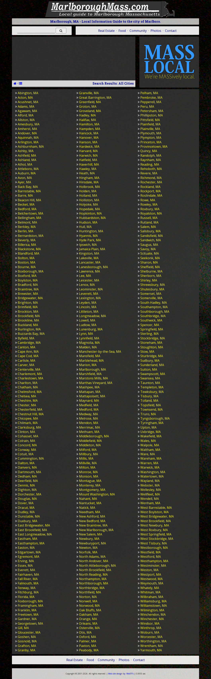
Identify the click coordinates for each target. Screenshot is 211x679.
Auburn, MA (27, 173)
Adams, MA (26, 106)
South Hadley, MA (153, 302)
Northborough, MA (93, 583)
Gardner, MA (27, 619)
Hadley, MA (87, 115)
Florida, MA (26, 597)
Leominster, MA (91, 289)
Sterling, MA (149, 333)
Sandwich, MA (150, 240)
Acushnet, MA (28, 102)
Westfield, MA (150, 552)
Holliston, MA (89, 200)
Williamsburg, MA (153, 601)
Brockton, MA (28, 311)
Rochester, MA (151, 182)
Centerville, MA (29, 369)
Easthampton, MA (31, 543)
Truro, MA (148, 414)
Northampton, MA (92, 579)
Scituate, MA (149, 253)
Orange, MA (88, 619)
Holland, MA (88, 195)
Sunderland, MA (152, 365)
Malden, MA (88, 347)
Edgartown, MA (29, 552)
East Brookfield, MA (32, 530)
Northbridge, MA (92, 588)
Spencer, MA (149, 325)
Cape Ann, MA (28, 351)
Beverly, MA (26, 240)
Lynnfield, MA (89, 338)
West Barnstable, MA (156, 507)
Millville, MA (88, 463)
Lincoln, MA (87, 307)
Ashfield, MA (27, 155)
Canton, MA (26, 347)
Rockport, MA (150, 191)
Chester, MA (27, 405)
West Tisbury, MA (153, 543)
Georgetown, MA (30, 623)
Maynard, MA (89, 400)
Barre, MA (25, 195)
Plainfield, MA (150, 124)
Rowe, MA (147, 200)
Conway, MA (27, 449)
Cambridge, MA (29, 342)
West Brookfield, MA (155, 521)
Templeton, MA (151, 387)
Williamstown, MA (153, 605)
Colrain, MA (26, 441)
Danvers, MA (27, 467)
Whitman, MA (150, 592)
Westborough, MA (154, 547)
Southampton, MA (154, 307)
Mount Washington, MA (97, 494)
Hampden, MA (89, 129)
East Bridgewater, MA (34, 525)
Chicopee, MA (28, 418)
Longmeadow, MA (92, 316)
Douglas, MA (27, 498)
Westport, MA (150, 574)
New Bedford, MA (92, 521)
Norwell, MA (88, 601)
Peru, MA (147, 106)
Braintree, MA (28, 289)
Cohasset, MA (28, 436)
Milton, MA (87, 467)
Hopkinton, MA (90, 213)
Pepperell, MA (150, 102)
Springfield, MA (151, 329)
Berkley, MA (27, 227)
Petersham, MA (151, 111)
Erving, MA (26, 561)
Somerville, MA (151, 298)
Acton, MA (25, 97)
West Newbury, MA (154, 525)
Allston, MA (26, 120)
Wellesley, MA (150, 490)
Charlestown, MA (30, 378)
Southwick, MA (151, 320)
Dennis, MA (26, 485)
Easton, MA (26, 547)
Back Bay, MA (28, 187)
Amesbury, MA (28, 124)
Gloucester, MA (29, 632)
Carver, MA (26, 365)
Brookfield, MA (29, 316)
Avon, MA (25, 178)
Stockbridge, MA (152, 338)
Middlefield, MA (90, 441)
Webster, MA (150, 485)
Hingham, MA (89, 178)
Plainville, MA (150, 129)
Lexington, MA (90, 298)
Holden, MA (87, 191)
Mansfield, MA (89, 356)
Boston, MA (26, 262)
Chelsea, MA (27, 396)
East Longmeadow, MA (35, 534)
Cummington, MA (31, 458)
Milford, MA (88, 449)
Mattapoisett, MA (92, 396)
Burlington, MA (29, 329)
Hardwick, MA (89, 146)
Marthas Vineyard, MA (95, 383)
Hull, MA (85, 227)
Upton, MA (148, 427)
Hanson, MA (88, 142)
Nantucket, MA (90, 503)
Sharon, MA (149, 262)
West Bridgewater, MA (157, 516)
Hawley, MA (87, 169)
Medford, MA (89, 409)
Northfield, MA (90, 592)
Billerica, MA (27, 244)
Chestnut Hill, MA (31, 414)
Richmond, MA (151, 178)
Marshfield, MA (90, 374)
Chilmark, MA (28, 423)
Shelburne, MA (151, 271)
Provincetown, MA (153, 146)
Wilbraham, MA (151, 597)
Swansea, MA (150, 378)
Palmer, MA (87, 641)
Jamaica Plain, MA (92, 249)
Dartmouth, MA (29, 472)
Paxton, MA (87, 646)
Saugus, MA (149, 244)
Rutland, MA (149, 222)
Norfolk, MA (88, 552)
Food (122, 30)
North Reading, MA (93, 574)
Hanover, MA (89, 137)
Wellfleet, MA (150, 494)
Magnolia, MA (89, 342)
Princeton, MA (150, 142)
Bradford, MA (28, 284)
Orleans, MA (88, 623)
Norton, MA (88, 597)
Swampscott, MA (152, 374)
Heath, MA (87, 173)
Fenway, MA (26, 588)
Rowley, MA (148, 204)
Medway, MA (88, 414)
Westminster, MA (153, 565)
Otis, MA (85, 632)
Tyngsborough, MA (155, 418)
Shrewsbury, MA (152, 284)
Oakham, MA (88, 614)
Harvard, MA (88, 151)
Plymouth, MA (150, 133)
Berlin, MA (25, 231)
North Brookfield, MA (95, 570)
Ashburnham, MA (31, 146)
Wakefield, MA (150, 436)
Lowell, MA (87, 320)
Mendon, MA (88, 423)
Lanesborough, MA (93, 267)
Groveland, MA (90, 111)
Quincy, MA (148, 151)
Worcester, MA (151, 637)
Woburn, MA (149, 632)
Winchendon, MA (153, 614)
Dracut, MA (26, 507)
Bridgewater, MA (30, 298)
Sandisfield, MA (151, 235)
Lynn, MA (86, 333)
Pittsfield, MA (150, 120)
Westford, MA (150, 556)
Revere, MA (148, 173)
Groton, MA (87, 106)
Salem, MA (148, 227)
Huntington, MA (91, 231)
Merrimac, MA (89, 427)
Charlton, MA (27, 383)
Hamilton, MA (89, 124)
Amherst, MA (27, 129)
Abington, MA (28, 93)
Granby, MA (26, 650)
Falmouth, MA (28, 583)
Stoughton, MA (151, 347)
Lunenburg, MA (91, 329)
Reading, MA (149, 164)
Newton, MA (88, 547)
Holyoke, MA (88, 204)
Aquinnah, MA (28, 137)
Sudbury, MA (149, 360)
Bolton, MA (26, 258)
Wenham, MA (150, 503)
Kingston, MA (89, 253)
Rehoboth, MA (151, 169)
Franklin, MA (27, 610)
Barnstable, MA (29, 191)
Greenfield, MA (90, 102)
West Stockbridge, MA (156, 538)
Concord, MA (27, 445)
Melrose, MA (88, 418)
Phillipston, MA (151, 115)
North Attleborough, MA (97, 565)
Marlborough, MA (92, 369)
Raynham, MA (150, 160)
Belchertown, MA (30, 213)
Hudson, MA (88, 222)
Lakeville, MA (89, 258)
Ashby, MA (25, 151)
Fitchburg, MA (28, 592)
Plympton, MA (150, 137)
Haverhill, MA (89, 164)
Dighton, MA (27, 490)
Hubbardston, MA (92, 218)
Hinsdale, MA (89, 182)
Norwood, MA (89, 605)
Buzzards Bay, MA (31, 333)
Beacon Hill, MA (29, 200)
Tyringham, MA (151, 423)
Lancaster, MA (89, 262)
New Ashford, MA (92, 516)
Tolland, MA (149, 400)
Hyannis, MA (88, 235)
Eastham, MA (27, 538)
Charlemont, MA (30, 374)
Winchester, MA (152, 619)
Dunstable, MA (29, 516)
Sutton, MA (148, 369)
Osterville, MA (89, 628)
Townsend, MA (151, 409)
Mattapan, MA (89, 392)
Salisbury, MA (150, 231)
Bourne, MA (27, 267)
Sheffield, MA (150, 267)
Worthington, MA (153, 641)
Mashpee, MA (89, 387)
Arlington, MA (28, 142)
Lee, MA (85, 276)
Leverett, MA (88, 293)
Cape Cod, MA (28, 356)
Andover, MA (27, 133)
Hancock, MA (88, 133)
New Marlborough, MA (96, 530)
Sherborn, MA (150, 276)
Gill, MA (23, 628)
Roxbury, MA (149, 209)
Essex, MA (25, 565)
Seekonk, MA (150, 258)
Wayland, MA (150, 481)
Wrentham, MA (151, 646)
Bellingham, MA (29, 218)
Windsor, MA (149, 623)
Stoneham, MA (151, 342)
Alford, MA (25, 115)
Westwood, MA (151, 579)
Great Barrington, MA (95, 97)
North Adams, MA (92, 556)
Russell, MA (148, 218)
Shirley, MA (148, 280)
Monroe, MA (88, 472)
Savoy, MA (148, 249)
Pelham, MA (149, 93)
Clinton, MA (26, 432)
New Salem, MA (90, 534)
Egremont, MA (28, 556)
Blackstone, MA (29, 249)
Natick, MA (87, 507)
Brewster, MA (28, 293)
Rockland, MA (150, 187)
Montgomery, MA (92, 490)
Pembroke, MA (151, 97)
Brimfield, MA (28, 307)
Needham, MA (89, 512)
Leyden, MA (87, 302)
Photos (155, 30)
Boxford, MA (27, 276)
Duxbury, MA (27, 521)
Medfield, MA (88, 405)
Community (138, 30)
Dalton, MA (26, 463)
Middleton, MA (90, 445)
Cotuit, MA (25, 454)
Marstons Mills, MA (93, 378)
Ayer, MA (24, 182)
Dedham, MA (27, 476)
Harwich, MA (88, 155)
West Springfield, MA (155, 534)
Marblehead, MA (91, 360)
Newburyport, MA (92, 543)
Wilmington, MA (152, 610)
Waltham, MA (150, 449)
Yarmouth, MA (151, 650)
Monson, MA (88, 476)
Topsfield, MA (150, 405)
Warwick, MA (149, 467)
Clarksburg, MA (29, 427)
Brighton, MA (28, 302)
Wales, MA (148, 441)
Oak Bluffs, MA (90, 610)
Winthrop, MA (150, 628)
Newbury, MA (89, 538)
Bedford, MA (27, 209)
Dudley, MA (26, 512)
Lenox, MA (87, 284)
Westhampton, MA (154, 561)
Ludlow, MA (87, 325)
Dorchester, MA (29, 494)
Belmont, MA (27, 222)
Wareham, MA (150, 458)
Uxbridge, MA (150, 432)
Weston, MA (149, 570)
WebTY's (121, 673)
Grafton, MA (27, 646)
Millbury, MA (88, 454)
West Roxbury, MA (154, 530)
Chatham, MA (28, 387)
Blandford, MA (28, 253)
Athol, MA (25, 164)
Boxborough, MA (30, 271)
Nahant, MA (88, 498)
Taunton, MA (150, 383)
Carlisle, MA (26, 360)
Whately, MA (149, 588)
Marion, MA (88, 365)
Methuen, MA (89, 432)
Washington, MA (152, 472)
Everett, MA (26, 570)
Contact (171, 30)
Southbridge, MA (153, 316)
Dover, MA (25, 503)
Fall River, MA (28, 579)
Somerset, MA (150, 293)
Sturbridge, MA (151, 356)
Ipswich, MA (88, 244)
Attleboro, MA (28, 169)
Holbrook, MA (89, 187)
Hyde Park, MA (90, 240)
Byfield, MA (26, 338)
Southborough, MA (154, 311)
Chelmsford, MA (30, 392)
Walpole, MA (149, 445)
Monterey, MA (89, 485)
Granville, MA (89, 93)
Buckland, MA (28, 325)
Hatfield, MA (88, 160)
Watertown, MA (152, 476)
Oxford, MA (87, 637)
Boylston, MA (28, 280)
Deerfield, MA (28, 481)
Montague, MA (90, 481)
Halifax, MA (87, 120)
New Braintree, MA (93, 525)
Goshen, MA (27, 637)
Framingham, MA (30, 605)
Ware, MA (147, 454)
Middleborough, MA (94, 436)
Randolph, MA (150, 155)
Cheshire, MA (28, 400)
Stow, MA (147, 351)
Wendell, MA (149, 498)
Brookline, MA (28, 320)
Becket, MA (26, 204)
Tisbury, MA (149, 396)
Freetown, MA (28, 614)
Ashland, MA (27, 160)
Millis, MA (86, 458)
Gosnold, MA (27, 641)
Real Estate (106, 30)
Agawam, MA (27, 111)
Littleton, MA (88, 311)
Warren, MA (149, 463)
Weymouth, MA (151, 583)
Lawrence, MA (89, 271)
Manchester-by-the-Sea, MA (100, 351)
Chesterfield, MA (30, 409)
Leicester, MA (89, 280)
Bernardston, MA (30, 235)
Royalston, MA (151, 213)
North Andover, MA (93, 561)
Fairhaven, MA (28, 574)
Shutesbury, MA (152, 289)
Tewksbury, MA (152, 392)
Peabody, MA (89, 650)
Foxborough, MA (30, 601)
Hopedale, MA (89, 209)
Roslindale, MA (151, 195)
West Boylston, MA (154, 512)
